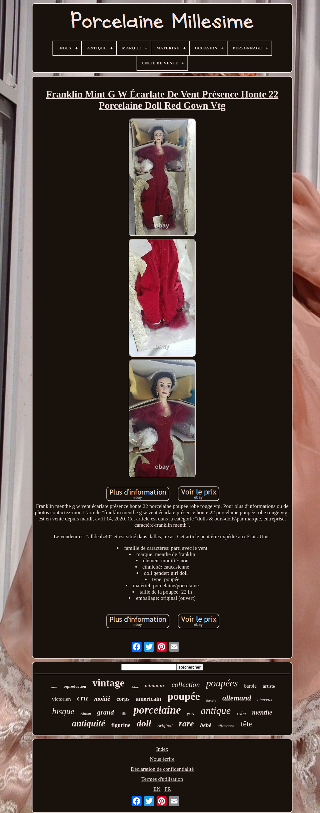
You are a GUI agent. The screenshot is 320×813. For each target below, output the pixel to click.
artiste (269, 686)
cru (82, 698)
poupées (222, 683)
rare (186, 723)
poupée (184, 696)
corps (123, 699)
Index (162, 749)
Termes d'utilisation (162, 779)
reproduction (74, 686)
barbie (250, 686)
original (165, 725)
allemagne (226, 726)
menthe (262, 712)
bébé (206, 725)
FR (167, 789)
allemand (236, 698)
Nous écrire (162, 759)
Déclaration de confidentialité (162, 769)
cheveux (264, 699)
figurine (120, 725)
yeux (190, 714)
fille (124, 713)
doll (144, 723)
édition (85, 714)
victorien (61, 699)
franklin (211, 700)
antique (216, 710)
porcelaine (157, 710)
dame (53, 687)
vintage (108, 683)
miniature (155, 686)
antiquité (88, 723)
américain (148, 698)
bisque (63, 711)
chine (134, 687)
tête (247, 723)
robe (241, 713)
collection (186, 685)
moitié (102, 698)
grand (105, 712)
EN (157, 789)
